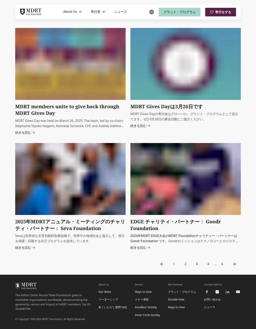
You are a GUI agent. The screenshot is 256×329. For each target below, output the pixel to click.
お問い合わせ (212, 299)
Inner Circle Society (147, 315)
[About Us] (72, 12)
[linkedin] (227, 292)
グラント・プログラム (180, 12)
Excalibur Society (146, 307)
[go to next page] (234, 264)
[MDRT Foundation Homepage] (30, 12)
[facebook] (207, 292)
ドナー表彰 (142, 299)
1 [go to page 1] (174, 264)
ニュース (120, 12)
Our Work (104, 292)
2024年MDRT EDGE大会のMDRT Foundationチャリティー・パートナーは (183, 236)
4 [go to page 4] (208, 264)
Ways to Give (143, 292)
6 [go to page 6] (222, 264)
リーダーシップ (108, 299)
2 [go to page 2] (185, 264)
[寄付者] (98, 12)
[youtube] (238, 292)
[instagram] (217, 292)
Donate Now (176, 299)
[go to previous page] (161, 264)
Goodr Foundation (144, 241)
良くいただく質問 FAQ (112, 307)
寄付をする (220, 12)
